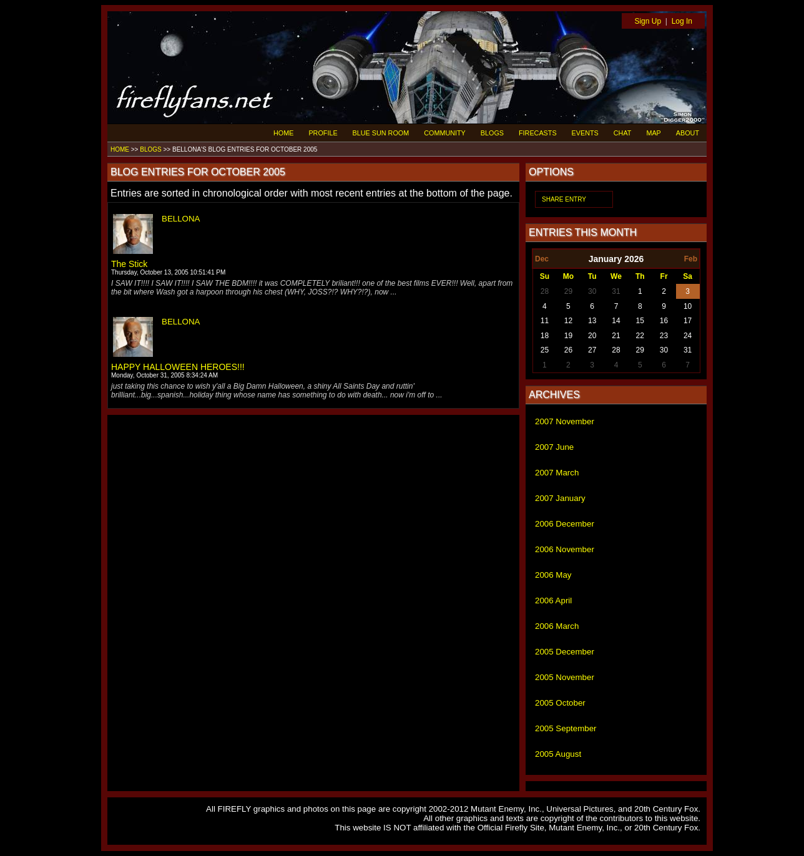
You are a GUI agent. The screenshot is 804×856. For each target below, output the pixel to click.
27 (592, 350)
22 (640, 335)
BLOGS (492, 133)
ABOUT (687, 133)
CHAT (623, 133)
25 (545, 350)
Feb (690, 259)
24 (688, 335)
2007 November (564, 421)
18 (545, 335)
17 (688, 320)
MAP (653, 133)
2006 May (553, 575)
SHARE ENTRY (564, 199)
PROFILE (322, 133)
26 (568, 350)
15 (640, 320)
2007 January (560, 498)
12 (568, 320)
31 (616, 291)
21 (616, 335)
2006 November (564, 549)
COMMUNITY (445, 133)
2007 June (554, 447)
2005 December (564, 651)
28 (545, 291)
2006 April (553, 600)
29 (568, 291)
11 (545, 320)
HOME (283, 133)
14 (616, 320)
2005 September (566, 728)
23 (664, 335)
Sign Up (647, 21)
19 (568, 335)
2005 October (560, 703)
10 (688, 306)
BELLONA (181, 218)
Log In (682, 21)
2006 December (564, 523)
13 (592, 320)
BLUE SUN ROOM (381, 133)
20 (592, 335)
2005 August (558, 754)
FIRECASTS (538, 133)
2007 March (557, 472)
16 (664, 320)
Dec (542, 259)
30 (592, 291)
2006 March (557, 626)
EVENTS (585, 133)
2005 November (564, 677)
